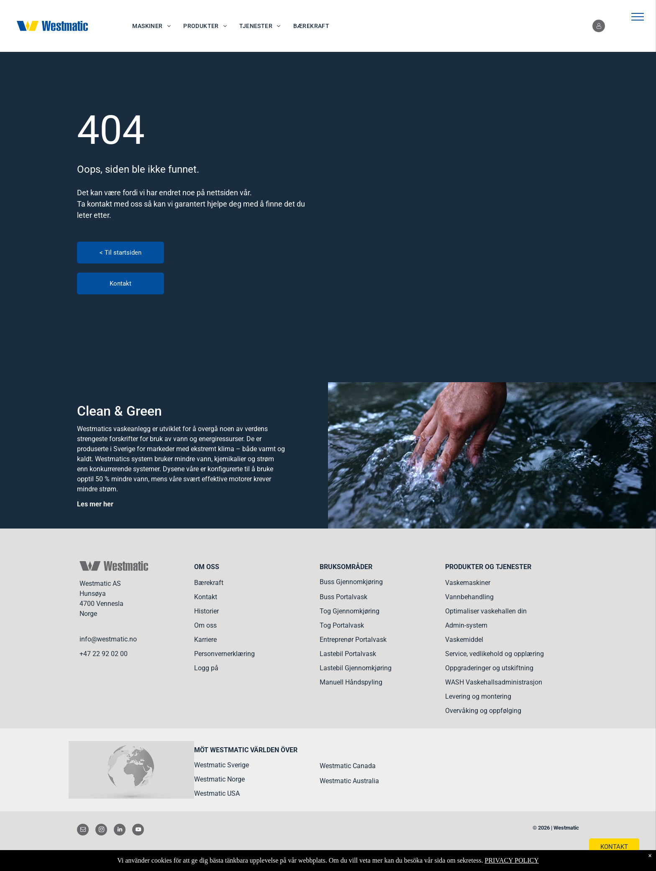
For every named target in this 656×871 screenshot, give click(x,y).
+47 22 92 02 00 (103, 654)
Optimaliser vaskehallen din (486, 611)
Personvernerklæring (224, 654)
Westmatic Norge (219, 779)
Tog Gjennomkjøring (349, 611)
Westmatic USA (217, 793)
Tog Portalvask (342, 625)
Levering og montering (478, 696)
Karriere (205, 640)
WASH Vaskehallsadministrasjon (493, 682)
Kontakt (205, 597)
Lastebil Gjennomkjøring (356, 668)
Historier (206, 611)
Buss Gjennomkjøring (351, 582)
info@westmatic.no (108, 639)
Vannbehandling (469, 597)
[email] (83, 831)
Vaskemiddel (464, 640)
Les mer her (95, 504)
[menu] (637, 17)
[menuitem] (151, 26)
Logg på (206, 668)
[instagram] (101, 831)
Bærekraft (208, 583)
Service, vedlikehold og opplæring (494, 654)
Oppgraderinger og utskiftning (489, 668)
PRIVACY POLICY (511, 860)
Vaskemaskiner (467, 583)
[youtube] (138, 831)
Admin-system (466, 625)
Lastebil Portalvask (348, 654)
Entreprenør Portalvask (353, 640)
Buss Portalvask (343, 597)
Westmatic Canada (348, 766)
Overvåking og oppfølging (483, 711)
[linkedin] (120, 831)
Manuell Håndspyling (351, 682)
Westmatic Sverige (221, 765)
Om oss (205, 625)
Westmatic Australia (349, 781)
